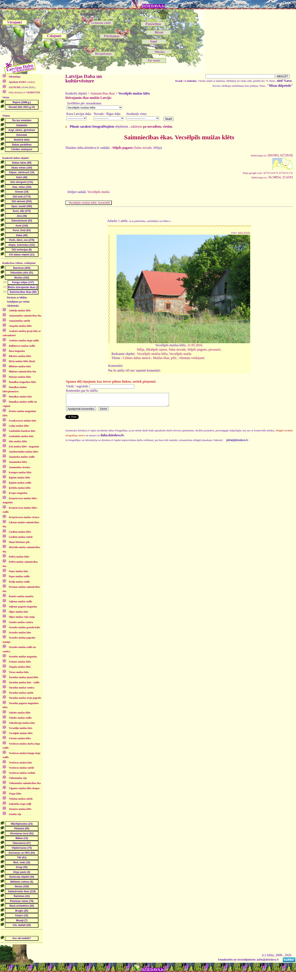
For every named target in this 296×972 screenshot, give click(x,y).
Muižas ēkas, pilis (165, 358)
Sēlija (140, 349)
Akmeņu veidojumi (192, 358)
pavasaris (214, 349)
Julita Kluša (244, 232)
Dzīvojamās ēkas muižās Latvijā (88, 97)
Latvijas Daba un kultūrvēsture (83, 78)
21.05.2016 (194, 345)
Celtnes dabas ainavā (136, 358)
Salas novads (143, 147)
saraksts (21, 82)
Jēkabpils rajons (156, 349)
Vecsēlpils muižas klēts (152, 354)
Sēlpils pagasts (197, 349)
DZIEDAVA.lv (153, 6)
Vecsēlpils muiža (98, 192)
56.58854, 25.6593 (272, 177)
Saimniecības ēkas (102, 93)
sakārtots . (152, 126)
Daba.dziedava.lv (24, 92)
